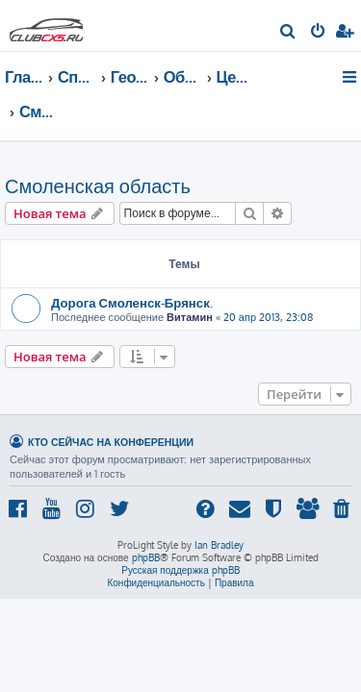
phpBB (146, 557)
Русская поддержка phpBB (180, 570)
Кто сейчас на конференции (110, 441)
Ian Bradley (219, 545)
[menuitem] (288, 32)
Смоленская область (98, 185)
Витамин (190, 317)
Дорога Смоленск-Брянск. (132, 302)
